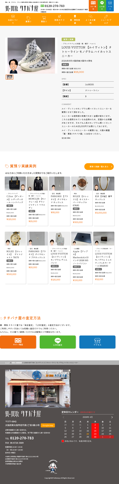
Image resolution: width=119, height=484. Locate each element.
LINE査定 (101, 7)
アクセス (110, 7)
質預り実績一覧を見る (99, 166)
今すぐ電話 (93, 7)
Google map (47, 425)
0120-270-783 (22, 437)
